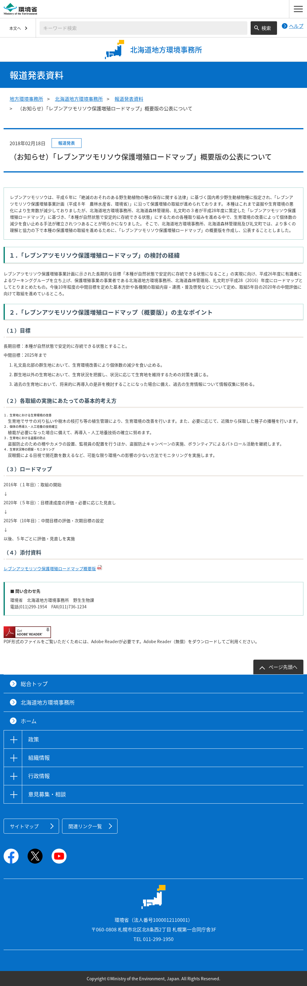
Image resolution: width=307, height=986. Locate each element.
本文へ (15, 28)
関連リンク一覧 (85, 826)
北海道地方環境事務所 (79, 98)
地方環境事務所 (26, 98)
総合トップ (34, 684)
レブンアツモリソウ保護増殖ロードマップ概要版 (50, 568)
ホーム (29, 721)
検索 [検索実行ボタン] (266, 27)
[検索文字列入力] (143, 28)
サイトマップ (24, 826)
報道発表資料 (129, 98)
